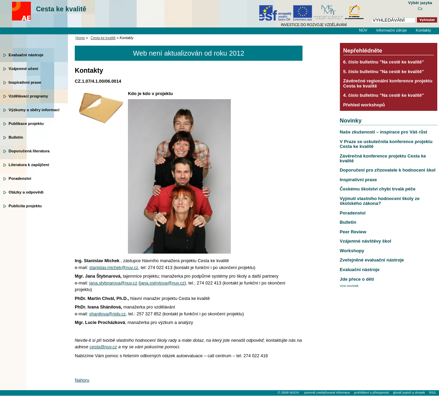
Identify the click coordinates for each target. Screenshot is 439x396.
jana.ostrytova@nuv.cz (162, 283)
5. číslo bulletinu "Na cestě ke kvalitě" (383, 71)
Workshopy (352, 250)
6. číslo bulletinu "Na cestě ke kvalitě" (383, 62)
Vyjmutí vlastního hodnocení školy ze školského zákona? (380, 201)
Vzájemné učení (23, 69)
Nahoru (82, 380)
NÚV (363, 30)
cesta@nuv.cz (103, 346)
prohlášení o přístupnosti (371, 392)
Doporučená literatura (29, 151)
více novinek (349, 286)
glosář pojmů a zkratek (409, 392)
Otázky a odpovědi (26, 192)
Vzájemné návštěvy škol (365, 241)
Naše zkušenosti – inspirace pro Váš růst (383, 132)
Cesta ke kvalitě (61, 9)
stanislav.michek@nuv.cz (113, 267)
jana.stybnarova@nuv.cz (113, 283)
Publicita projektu (25, 206)
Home (80, 38)
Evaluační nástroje (26, 55)
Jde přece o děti (357, 279)
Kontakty (423, 30)
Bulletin (16, 137)
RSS (432, 392)
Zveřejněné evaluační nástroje (372, 260)
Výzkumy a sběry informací (34, 110)
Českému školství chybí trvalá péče (378, 188)
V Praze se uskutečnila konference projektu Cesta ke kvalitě (386, 144)
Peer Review (353, 231)
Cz (420, 9)
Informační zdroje (391, 30)
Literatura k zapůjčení (29, 165)
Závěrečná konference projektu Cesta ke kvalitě (383, 158)
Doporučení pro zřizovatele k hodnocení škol (388, 170)
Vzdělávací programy (28, 96)
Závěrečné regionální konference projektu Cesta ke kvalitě (387, 83)
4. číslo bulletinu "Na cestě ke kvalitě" (383, 95)
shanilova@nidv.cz (107, 313)
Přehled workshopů (364, 104)
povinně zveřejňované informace (327, 392)
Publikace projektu (26, 123)
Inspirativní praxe (25, 82)
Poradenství (20, 178)
